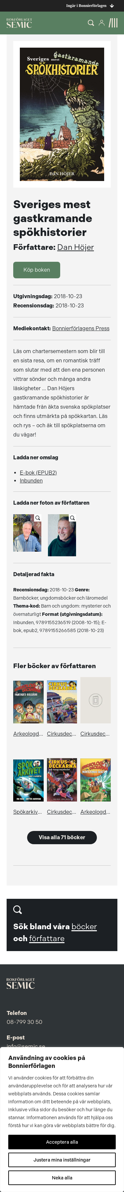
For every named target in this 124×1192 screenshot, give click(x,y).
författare (46, 938)
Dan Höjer (75, 247)
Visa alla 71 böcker (62, 837)
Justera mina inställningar (62, 1160)
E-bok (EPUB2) (38, 473)
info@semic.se (26, 1046)
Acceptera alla (62, 1142)
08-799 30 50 (24, 1022)
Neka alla (62, 1177)
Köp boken (36, 270)
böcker (84, 926)
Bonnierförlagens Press (80, 328)
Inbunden (31, 481)
